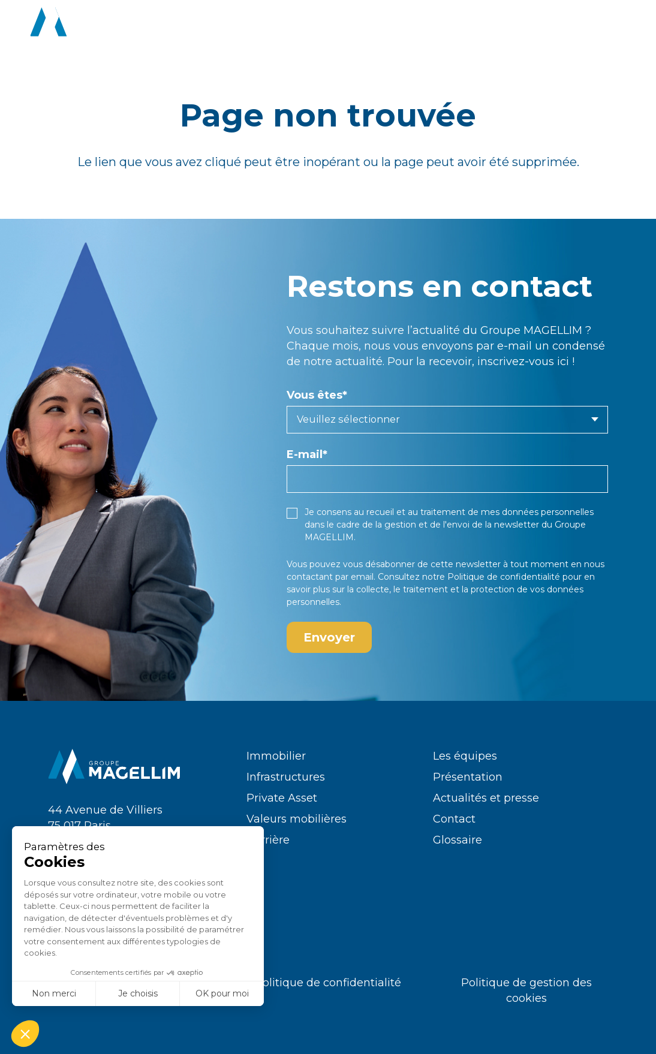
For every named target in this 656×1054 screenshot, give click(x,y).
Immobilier (276, 756)
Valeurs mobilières (296, 819)
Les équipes (465, 756)
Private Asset (281, 798)
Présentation (467, 777)
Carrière (268, 840)
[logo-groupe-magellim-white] (96, 24)
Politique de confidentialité (503, 576)
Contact (454, 819)
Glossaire (457, 840)
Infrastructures (285, 777)
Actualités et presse (486, 798)
